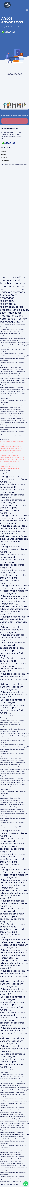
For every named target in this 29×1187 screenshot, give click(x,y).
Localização (5, 160)
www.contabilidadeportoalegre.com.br (12, 459)
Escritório (4, 157)
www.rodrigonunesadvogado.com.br (11, 441)
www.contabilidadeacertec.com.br (10, 461)
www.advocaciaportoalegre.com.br (10, 446)
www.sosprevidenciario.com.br (9, 455)
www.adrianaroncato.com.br (8, 466)
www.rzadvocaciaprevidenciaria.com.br (12, 457)
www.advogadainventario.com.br (10, 464)
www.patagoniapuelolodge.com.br (10, 468)
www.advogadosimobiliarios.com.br (10, 453)
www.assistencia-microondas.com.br (11, 448)
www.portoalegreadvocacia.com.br (10, 444)
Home (3, 151)
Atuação (4, 154)
